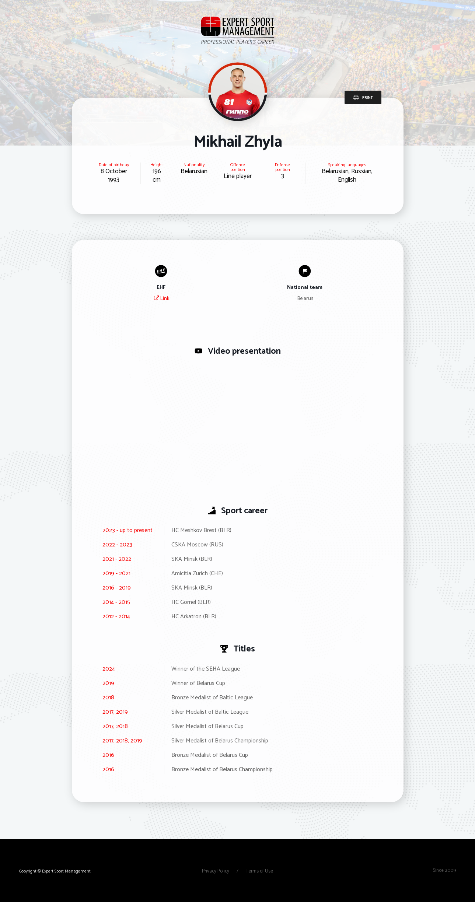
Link (161, 298)
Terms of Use (259, 871)
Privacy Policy (216, 871)
